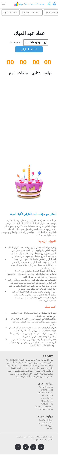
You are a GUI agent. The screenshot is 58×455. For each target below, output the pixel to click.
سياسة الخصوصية (45, 423)
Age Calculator (10, 12)
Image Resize (47, 398)
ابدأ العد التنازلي (29, 50)
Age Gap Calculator (31, 12)
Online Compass (45, 393)
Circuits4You (47, 404)
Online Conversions (44, 407)
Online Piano (47, 390)
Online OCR (47, 396)
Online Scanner (46, 387)
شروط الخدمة (47, 426)
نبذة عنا (50, 428)
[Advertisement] (29, 121)
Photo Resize (47, 401)
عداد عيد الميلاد (16, 43)
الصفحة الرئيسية (46, 420)
